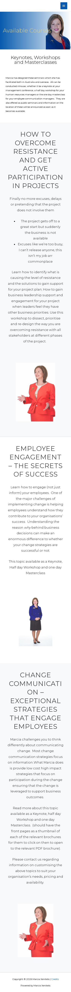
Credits (55, 979)
